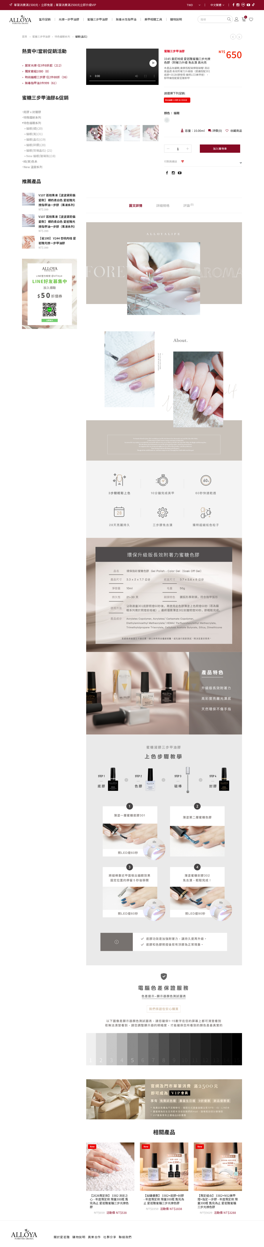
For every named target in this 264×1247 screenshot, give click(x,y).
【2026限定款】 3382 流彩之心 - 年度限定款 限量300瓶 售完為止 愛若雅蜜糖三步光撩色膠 (109, 1201)
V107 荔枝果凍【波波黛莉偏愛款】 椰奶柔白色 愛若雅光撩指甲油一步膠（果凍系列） (57, 200)
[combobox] (193, 5)
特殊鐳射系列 (32, 117)
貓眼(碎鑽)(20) (35, 145)
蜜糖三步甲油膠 (97, 19)
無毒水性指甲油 (126, 19)
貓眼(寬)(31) (34, 134)
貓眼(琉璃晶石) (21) (38, 150)
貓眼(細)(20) (34, 128)
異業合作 (94, 1237)
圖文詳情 (135, 205)
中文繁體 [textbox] (215, 5)
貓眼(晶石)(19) (35, 139)
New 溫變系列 (32, 167)
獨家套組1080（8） (36, 71)
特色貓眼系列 (62, 36)
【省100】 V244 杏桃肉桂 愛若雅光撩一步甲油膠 (57, 240)
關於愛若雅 (62, 1237)
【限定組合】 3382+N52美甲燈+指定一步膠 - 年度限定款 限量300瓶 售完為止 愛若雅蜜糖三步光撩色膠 (217, 1201)
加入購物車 (220, 148)
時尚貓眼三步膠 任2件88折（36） (45, 77)
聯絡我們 (125, 1237)
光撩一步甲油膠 (69, 19)
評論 (188, 205)
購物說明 (176, 19)
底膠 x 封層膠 (32, 112)
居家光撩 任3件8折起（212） (42, 65)
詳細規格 (162, 205)
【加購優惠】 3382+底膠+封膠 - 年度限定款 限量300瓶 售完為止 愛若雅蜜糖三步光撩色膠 (164, 1199)
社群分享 (109, 1237)
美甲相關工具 (153, 19)
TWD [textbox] (190, 5)
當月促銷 (45, 19)
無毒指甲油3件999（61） (40, 83)
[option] (122, 67)
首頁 (24, 36)
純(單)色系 (30, 161)
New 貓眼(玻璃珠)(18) (40, 156)
